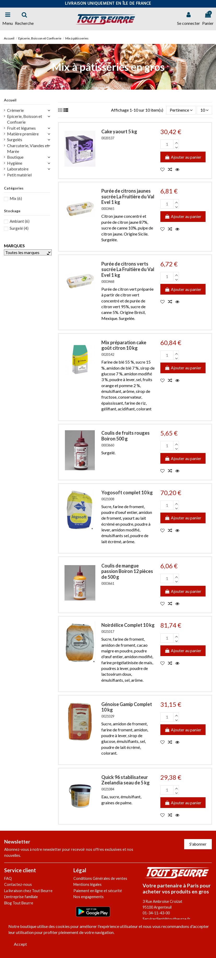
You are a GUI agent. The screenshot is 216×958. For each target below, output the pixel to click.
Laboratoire (17, 168)
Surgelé (19, 228)
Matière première (23, 133)
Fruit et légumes (21, 127)
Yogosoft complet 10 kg (127, 492)
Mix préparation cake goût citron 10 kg (123, 345)
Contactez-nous (18, 884)
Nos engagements (88, 896)
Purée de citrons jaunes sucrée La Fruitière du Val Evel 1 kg (127, 196)
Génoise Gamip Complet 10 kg (126, 707)
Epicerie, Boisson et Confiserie (24, 119)
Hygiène (14, 162)
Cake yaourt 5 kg (119, 131)
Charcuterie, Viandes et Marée (28, 148)
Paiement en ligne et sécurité (97, 890)
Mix (16, 198)
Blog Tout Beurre (18, 903)
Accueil (10, 100)
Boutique (15, 156)
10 (204, 109)
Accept (20, 944)
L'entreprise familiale (21, 896)
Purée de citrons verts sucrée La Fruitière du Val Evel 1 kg (127, 269)
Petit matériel (19, 174)
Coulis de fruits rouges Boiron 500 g (125, 435)
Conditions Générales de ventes (100, 878)
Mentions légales (87, 884)
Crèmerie (15, 110)
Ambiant (20, 221)
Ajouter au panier (183, 156)
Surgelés (14, 139)
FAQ (8, 878)
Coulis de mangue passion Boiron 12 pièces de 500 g (127, 571)
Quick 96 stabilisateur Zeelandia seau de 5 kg (125, 780)
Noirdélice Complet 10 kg (128, 625)
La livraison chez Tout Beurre (28, 890)
